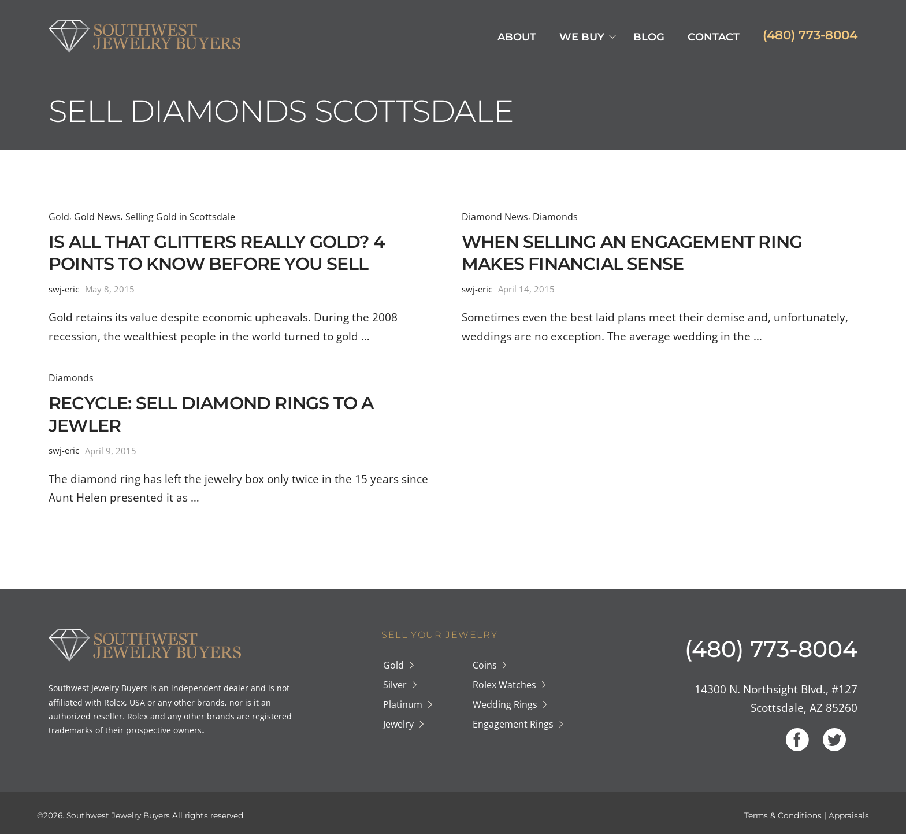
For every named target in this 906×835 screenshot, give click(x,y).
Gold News (97, 216)
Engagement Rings (513, 724)
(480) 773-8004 (810, 34)
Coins (485, 665)
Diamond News (495, 216)
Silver (395, 684)
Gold (59, 216)
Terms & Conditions (783, 815)
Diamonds (555, 216)
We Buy (581, 37)
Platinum (402, 704)
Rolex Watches (504, 684)
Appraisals (849, 815)
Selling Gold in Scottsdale (180, 216)
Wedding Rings (505, 704)
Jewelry (398, 724)
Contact (714, 37)
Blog (648, 37)
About (516, 37)
